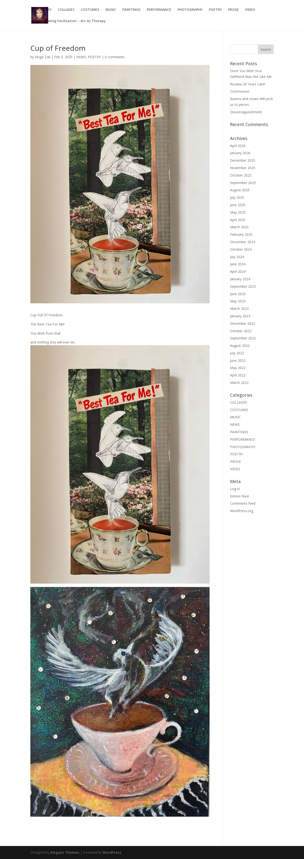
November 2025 (242, 167)
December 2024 (242, 242)
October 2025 (240, 175)
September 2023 (243, 286)
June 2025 (237, 205)
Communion (239, 91)
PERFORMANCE (159, 10)
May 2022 (237, 367)
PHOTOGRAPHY (190, 10)
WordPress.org (241, 511)
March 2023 (239, 308)
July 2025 (237, 197)
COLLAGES (66, 10)
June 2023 (237, 294)
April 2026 (237, 145)
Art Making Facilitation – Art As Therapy (72, 21)
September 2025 (243, 182)
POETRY (215, 10)
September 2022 (243, 338)
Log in (235, 488)
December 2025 (242, 160)
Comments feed (242, 503)
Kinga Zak (42, 57)
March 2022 (239, 382)
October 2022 (240, 331)
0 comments (115, 57)
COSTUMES (90, 10)
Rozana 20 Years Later (247, 84)
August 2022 (240, 345)
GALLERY (45, 10)
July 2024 (237, 257)
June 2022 (237, 360)
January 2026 (240, 153)
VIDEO (250, 10)
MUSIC (111, 10)
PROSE (233, 10)
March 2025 (239, 227)
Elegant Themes (65, 852)
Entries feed (239, 496)
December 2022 (242, 323)
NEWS (81, 57)
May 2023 (237, 301)
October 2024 (240, 249)
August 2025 (240, 190)
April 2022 (237, 375)
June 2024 (237, 264)
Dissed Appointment (246, 112)
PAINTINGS (131, 10)
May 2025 (237, 212)
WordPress (112, 852)
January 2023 (240, 316)
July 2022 (237, 353)
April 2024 (237, 271)
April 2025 (237, 219)
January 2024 (240, 279)
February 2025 (241, 234)
